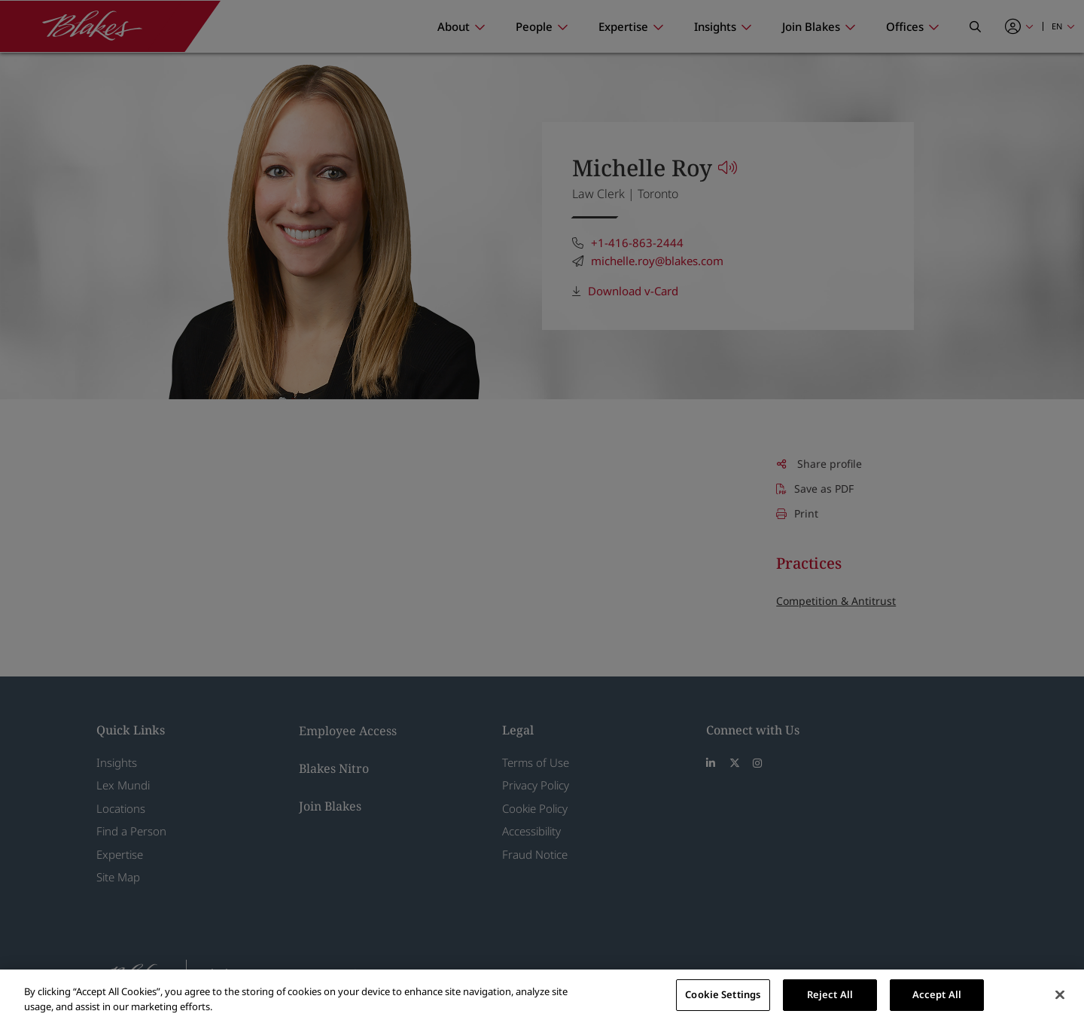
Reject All (830, 994)
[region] (542, 996)
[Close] (1059, 994)
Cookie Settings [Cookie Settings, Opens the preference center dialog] (722, 994)
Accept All (936, 994)
